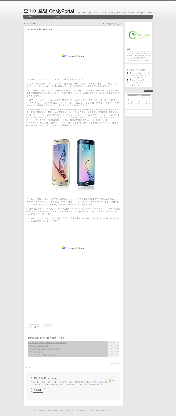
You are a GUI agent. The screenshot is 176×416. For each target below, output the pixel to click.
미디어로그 (42, 411)
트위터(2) (122, 13)
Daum (91, 411)
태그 (36, 411)
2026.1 (139, 95)
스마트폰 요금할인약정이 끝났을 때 (39, 29)
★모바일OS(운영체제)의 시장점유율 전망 (43, 348)
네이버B (131, 13)
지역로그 (50, 411)
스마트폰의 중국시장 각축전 (38, 345)
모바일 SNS (44, 338)
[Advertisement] (73, 56)
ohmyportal (141, 13)
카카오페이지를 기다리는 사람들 (40, 355)
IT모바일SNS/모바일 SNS (114, 24)
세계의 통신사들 (34, 352)
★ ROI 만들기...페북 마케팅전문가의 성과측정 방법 (47, 342)
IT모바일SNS (33, 338)
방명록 (56, 411)
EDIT (150, 13)
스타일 (103, 13)
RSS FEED (150, 91)
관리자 (62, 411)
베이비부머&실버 (84, 13)
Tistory (109, 411)
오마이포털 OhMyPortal (48, 10)
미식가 (96, 13)
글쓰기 (68, 411)
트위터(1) (112, 13)
